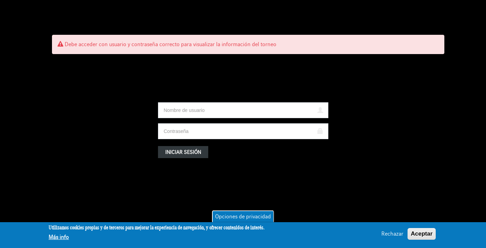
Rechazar (392, 234)
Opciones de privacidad (243, 217)
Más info (59, 238)
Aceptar (421, 234)
